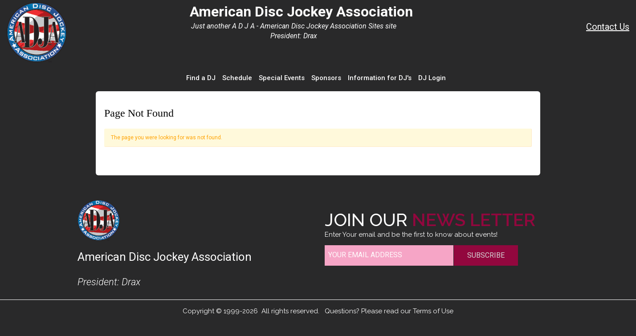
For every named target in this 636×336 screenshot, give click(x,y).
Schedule (237, 78)
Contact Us (607, 26)
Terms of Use (433, 311)
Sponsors (326, 78)
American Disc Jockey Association (301, 11)
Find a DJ (201, 78)
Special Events (282, 78)
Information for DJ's (380, 78)
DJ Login (432, 78)
